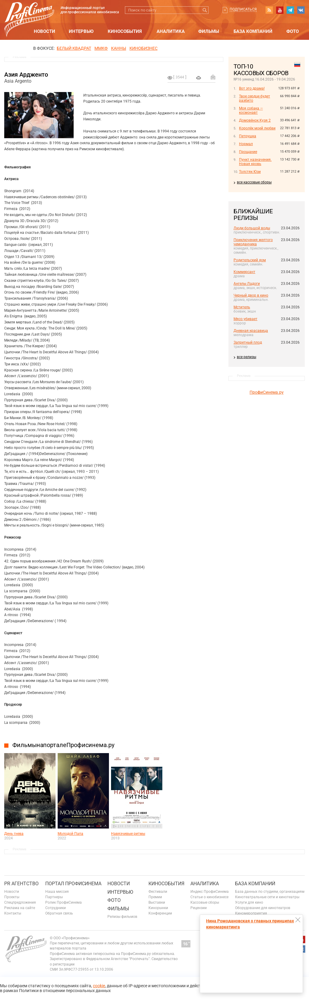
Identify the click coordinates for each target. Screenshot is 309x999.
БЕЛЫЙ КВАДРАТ (74, 48)
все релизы (246, 357)
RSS (269, 10)
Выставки (156, 902)
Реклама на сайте (19, 908)
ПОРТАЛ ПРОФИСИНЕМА (73, 883)
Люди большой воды (252, 228)
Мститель (242, 307)
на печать (198, 77)
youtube (280, 10)
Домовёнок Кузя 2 (255, 120)
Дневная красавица (251, 331)
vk (301, 10)
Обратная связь (59, 913)
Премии (155, 897)
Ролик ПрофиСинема (63, 902)
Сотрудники (55, 908)
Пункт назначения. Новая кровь (255, 161)
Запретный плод (248, 342)
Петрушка (247, 136)
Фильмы (208, 31)
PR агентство (21, 883)
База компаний (253, 31)
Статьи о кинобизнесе (209, 897)
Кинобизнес (143, 48)
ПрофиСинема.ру (267, 392)
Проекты (11, 897)
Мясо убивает (245, 319)
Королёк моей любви (257, 128)
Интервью (81, 31)
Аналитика (171, 31)
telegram (290, 10)
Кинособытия (125, 31)
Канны (118, 48)
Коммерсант (244, 272)
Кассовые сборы (204, 902)
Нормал (246, 144)
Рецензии (198, 908)
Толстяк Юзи (250, 172)
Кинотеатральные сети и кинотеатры (267, 897)
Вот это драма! (252, 88)
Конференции (160, 913)
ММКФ (101, 48)
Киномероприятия (251, 913)
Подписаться (243, 9)
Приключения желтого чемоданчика (253, 242)
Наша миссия (57, 891)
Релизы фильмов (122, 917)
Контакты (12, 913)
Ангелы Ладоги (247, 284)
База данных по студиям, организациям (269, 891)
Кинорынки (158, 908)
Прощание (248, 152)
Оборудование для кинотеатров (262, 908)
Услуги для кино (249, 902)
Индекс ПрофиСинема (209, 891)
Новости (44, 31)
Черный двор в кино (251, 295)
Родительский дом (250, 260)
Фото (292, 31)
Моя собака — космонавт (251, 110)
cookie (99, 985)
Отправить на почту (213, 77)
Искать (205, 10)
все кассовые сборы (254, 182)
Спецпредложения (20, 902)
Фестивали (157, 891)
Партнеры (54, 897)
